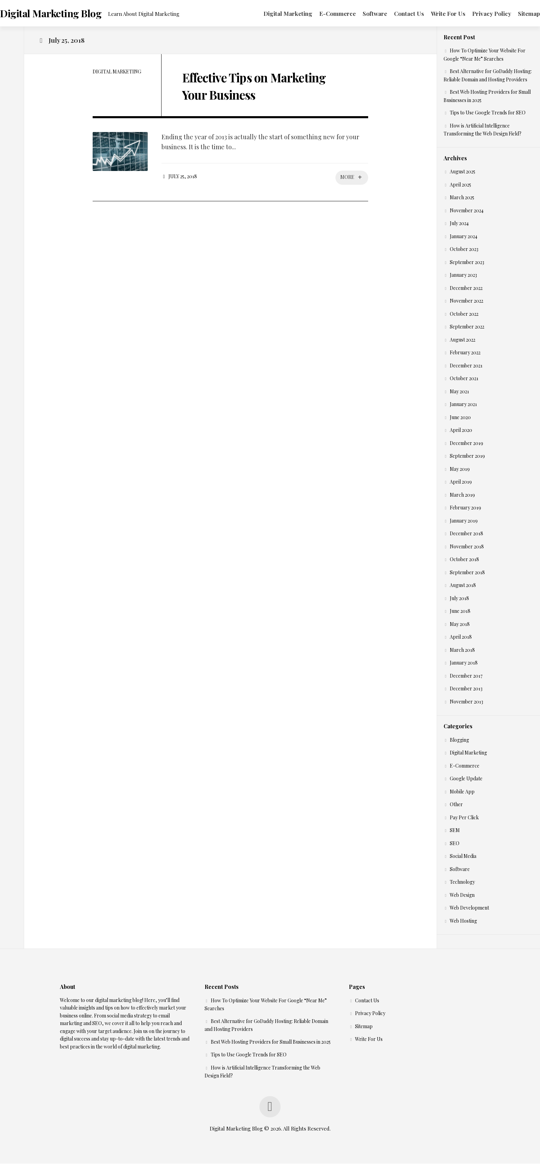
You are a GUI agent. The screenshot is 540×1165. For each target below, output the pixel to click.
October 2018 (464, 561)
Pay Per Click (464, 819)
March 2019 (462, 496)
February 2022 (465, 354)
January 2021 (463, 406)
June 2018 (460, 612)
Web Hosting (463, 922)
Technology (462, 883)
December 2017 (466, 677)
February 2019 (465, 509)
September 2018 (467, 573)
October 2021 (464, 380)
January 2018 (464, 664)
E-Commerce (323, 13)
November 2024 (467, 212)
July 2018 (459, 599)
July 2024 (459, 225)
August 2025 (462, 173)
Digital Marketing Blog (63, 14)
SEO (454, 844)
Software (361, 13)
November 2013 (466, 703)
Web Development (469, 909)
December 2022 (466, 289)
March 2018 (462, 651)
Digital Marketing (274, 13)
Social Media (463, 857)
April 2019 (461, 483)
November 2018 (467, 548)
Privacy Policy (477, 13)
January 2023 (463, 276)
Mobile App (462, 793)
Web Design (462, 896)
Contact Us (395, 13)
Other (456, 806)
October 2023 (464, 250)
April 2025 (460, 186)
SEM (455, 832)
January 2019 (464, 522)
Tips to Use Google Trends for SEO (488, 114)
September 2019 (467, 457)
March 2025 (462, 199)
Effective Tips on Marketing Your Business (262, 86)
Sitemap (515, 13)
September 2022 (467, 328)
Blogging (459, 741)
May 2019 (460, 470)
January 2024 (463, 237)
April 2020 (461, 431)
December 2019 (466, 444)
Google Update (466, 780)
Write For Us (434, 13)
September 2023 (467, 263)
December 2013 (466, 690)
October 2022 (464, 315)
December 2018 (466, 535)
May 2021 (459, 392)
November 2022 (466, 302)
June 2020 (460, 418)
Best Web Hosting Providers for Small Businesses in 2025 (271, 1043)
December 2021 (466, 367)
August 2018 (463, 587)
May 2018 (460, 625)
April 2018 (461, 638)
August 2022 (462, 341)
